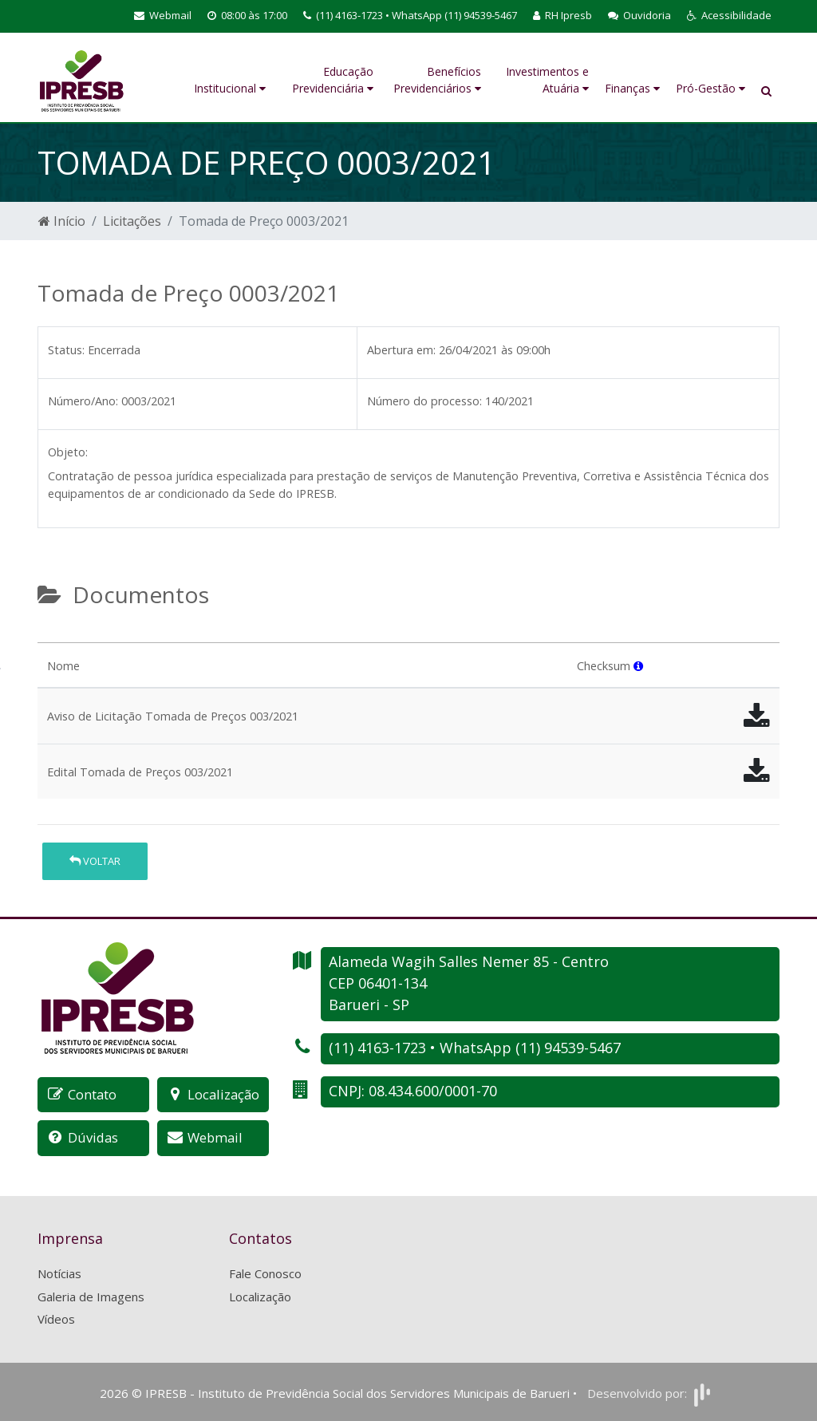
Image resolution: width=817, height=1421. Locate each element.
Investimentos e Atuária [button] (547, 80)
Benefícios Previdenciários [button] (437, 80)
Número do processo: (424, 401)
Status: (66, 349)
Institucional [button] (230, 88)
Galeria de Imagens (90, 1295)
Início (61, 221)
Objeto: (68, 452)
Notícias (59, 1273)
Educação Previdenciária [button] (332, 80)
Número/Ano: (83, 401)
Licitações (132, 221)
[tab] (51, 636)
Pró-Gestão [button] (710, 88)
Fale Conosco (265, 1273)
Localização (260, 1295)
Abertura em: (401, 349)
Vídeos (56, 1318)
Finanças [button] (632, 88)
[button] (729, 16)
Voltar (94, 861)
